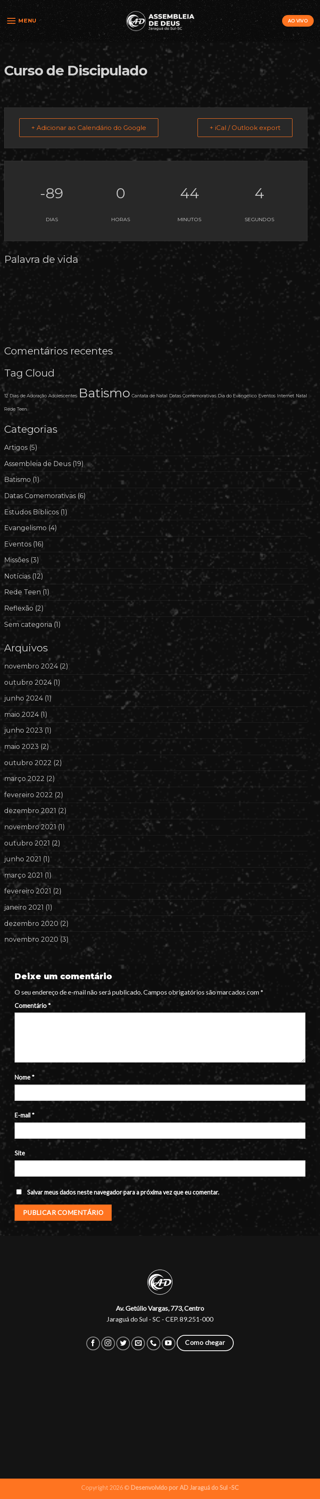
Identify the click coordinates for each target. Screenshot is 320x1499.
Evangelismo (25, 528)
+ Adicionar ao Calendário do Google (88, 128)
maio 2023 (21, 747)
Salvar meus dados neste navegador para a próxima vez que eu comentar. (123, 1192)
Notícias (17, 576)
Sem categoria (28, 625)
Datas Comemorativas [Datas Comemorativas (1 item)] (192, 396)
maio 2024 (21, 714)
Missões (16, 560)
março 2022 (24, 779)
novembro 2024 (31, 666)
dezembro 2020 (31, 924)
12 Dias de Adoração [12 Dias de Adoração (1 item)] (25, 396)
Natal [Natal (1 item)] (301, 396)
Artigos (16, 447)
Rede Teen (22, 592)
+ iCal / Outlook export (245, 128)
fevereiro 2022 (28, 795)
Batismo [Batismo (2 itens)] (104, 393)
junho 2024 (23, 698)
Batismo (17, 480)
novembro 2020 (31, 939)
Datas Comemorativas (40, 496)
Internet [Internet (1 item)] (285, 396)
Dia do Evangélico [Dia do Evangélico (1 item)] (237, 396)
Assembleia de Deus (37, 464)
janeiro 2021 (24, 907)
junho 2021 (22, 859)
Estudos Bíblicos (31, 512)
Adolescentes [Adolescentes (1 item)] (62, 396)
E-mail (25, 1115)
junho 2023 (23, 730)
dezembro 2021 (30, 811)
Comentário (33, 1005)
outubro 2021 (27, 843)
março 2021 (23, 875)
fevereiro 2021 (27, 891)
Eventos (17, 544)
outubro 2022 (28, 763)
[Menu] (21, 20)
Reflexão (18, 608)
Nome (25, 1077)
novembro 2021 (30, 827)
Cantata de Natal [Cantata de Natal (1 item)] (150, 396)
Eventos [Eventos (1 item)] (266, 396)
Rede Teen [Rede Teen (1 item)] (15, 409)
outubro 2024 (28, 682)
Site (20, 1153)
